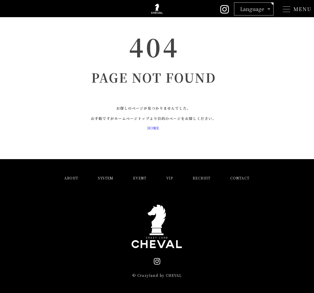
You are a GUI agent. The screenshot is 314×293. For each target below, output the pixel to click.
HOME (153, 128)
